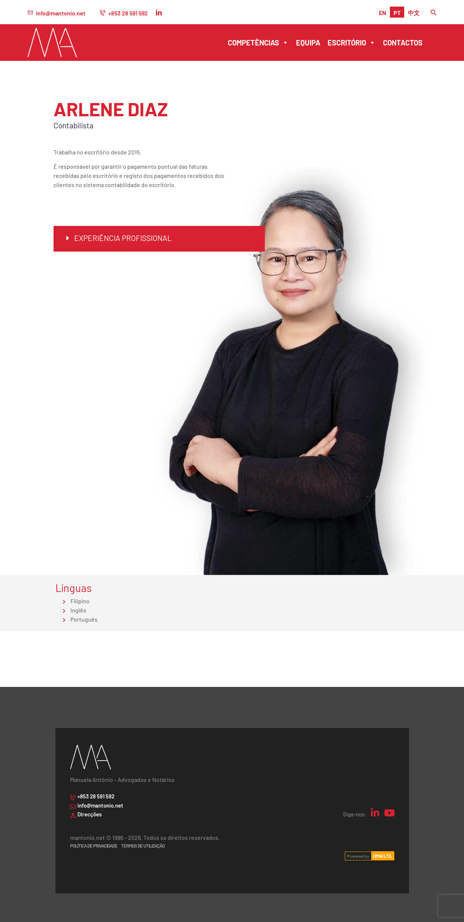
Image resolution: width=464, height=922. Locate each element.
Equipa (308, 42)
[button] (159, 239)
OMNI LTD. (382, 856)
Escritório (352, 42)
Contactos (403, 42)
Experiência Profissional (123, 237)
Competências (258, 42)
